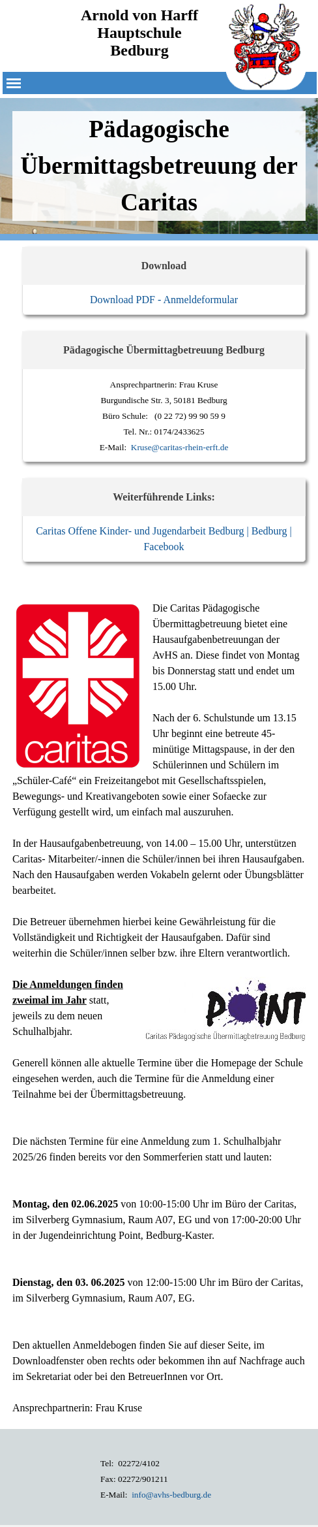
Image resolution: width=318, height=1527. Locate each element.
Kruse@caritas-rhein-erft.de (180, 447)
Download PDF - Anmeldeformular (164, 299)
